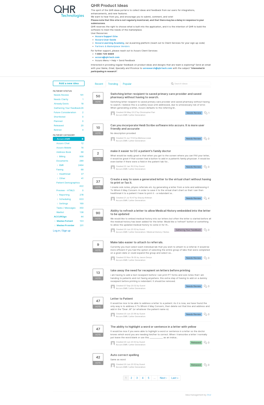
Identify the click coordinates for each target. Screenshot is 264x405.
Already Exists (69, 103)
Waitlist (70, 212)
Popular (127, 83)
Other (70, 178)
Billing (70, 156)
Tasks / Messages (70, 207)
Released (69, 125)
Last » (174, 377)
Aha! (209, 395)
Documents (70, 160)
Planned (69, 121)
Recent (99, 83)
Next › (163, 377)
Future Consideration (69, 112)
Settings (70, 203)
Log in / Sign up (62, 230)
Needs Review (69, 95)
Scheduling (70, 199)
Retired (69, 129)
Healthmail (70, 174)
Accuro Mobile (70, 147)
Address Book (70, 152)
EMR (70, 165)
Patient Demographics (70, 184)
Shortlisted (69, 116)
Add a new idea (69, 83)
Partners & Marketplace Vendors (112, 46)
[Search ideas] (190, 84)
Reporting (70, 194)
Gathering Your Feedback (69, 108)
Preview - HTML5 (70, 190)
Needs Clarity (69, 99)
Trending (113, 83)
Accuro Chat (70, 143)
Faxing (70, 169)
